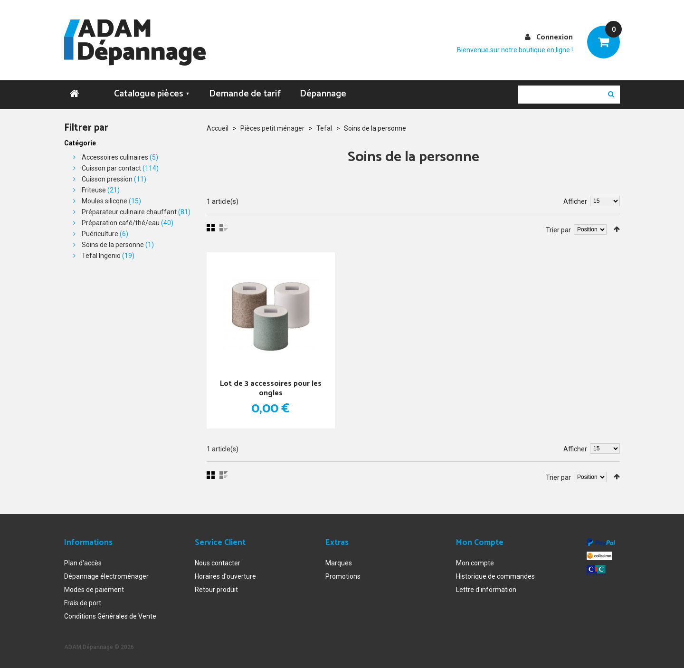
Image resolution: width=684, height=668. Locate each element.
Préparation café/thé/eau (121, 222)
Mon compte (475, 563)
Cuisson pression (107, 178)
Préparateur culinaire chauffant (129, 211)
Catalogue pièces (152, 93)
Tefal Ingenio (101, 255)
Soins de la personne (113, 244)
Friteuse (94, 189)
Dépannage (323, 93)
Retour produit (216, 589)
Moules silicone (104, 200)
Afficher (575, 201)
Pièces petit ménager (272, 128)
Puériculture (100, 233)
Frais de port (82, 603)
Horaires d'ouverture (225, 576)
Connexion (554, 37)
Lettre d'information (486, 589)
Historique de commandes (495, 576)
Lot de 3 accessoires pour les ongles (271, 388)
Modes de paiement (94, 589)
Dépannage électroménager (106, 576)
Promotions (343, 576)
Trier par (558, 229)
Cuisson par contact (111, 168)
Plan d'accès (83, 563)
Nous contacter (217, 563)
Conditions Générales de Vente (110, 616)
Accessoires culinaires (115, 157)
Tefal (324, 128)
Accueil (217, 128)
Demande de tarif (245, 93)
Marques (338, 563)
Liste (223, 227)
